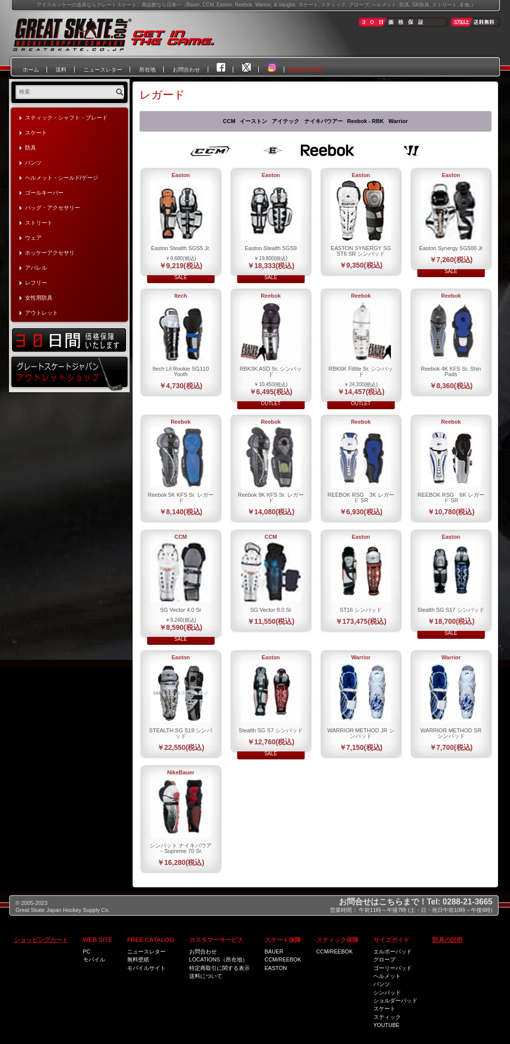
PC (87, 951)
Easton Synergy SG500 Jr (450, 248)
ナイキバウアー (323, 121)
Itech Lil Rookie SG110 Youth (181, 371)
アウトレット (41, 313)
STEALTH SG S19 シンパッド (180, 733)
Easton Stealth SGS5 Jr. (181, 248)
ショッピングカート (41, 939)
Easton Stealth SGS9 (271, 248)
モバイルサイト (146, 968)
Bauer (274, 951)
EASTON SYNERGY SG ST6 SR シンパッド (361, 251)
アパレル (36, 268)
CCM (229, 121)
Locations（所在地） (218, 959)
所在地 (147, 70)
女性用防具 (39, 298)
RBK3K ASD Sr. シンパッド (271, 371)
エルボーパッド (392, 951)
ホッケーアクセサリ (50, 253)
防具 (30, 148)
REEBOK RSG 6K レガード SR (450, 497)
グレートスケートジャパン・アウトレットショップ (69, 373)
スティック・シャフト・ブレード (66, 118)
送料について (205, 976)
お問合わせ (186, 70)
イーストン (253, 121)
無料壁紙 (138, 959)
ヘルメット (387, 976)
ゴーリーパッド (392, 968)
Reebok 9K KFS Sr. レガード (270, 497)
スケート (36, 133)
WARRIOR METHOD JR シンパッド (360, 733)
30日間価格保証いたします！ (69, 339)
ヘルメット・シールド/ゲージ (61, 178)
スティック (387, 1017)
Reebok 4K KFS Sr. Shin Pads (451, 371)
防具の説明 (447, 939)
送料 (61, 70)
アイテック (285, 121)
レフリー (36, 283)
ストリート (39, 223)
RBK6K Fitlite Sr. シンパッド (361, 371)
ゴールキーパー (44, 193)
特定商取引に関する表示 (219, 968)
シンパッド (387, 992)
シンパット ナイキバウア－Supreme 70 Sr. (181, 848)
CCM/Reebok (283, 959)
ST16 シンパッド (361, 610)
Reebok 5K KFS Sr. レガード (180, 497)
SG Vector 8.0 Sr (271, 610)
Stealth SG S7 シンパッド (271, 730)
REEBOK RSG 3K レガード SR (360, 497)
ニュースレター (103, 70)
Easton (276, 968)
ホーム (31, 70)
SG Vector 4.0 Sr (181, 610)
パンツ (33, 163)
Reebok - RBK (365, 121)
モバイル (94, 959)
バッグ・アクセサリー (52, 208)
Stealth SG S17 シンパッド (450, 610)
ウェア (33, 238)
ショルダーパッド (395, 1000)
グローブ (384, 959)
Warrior (398, 121)
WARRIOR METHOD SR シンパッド (450, 733)
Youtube (386, 1025)
